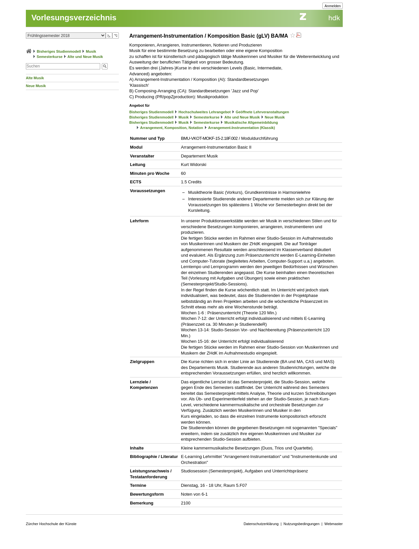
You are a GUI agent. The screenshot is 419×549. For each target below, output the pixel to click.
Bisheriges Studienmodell (59, 51)
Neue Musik (36, 86)
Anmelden (332, 6)
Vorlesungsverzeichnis (74, 17)
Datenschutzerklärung (261, 524)
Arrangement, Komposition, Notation (171, 128)
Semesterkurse (50, 57)
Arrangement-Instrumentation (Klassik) (241, 128)
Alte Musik (35, 78)
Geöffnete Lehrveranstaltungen (262, 112)
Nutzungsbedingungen (301, 524)
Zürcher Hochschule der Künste (51, 524)
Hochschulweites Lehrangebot (204, 112)
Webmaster (333, 524)
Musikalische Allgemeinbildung (251, 122)
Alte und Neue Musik (85, 57)
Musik (91, 51)
